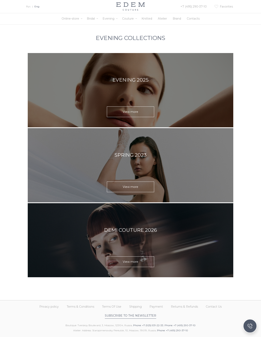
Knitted (147, 18)
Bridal (91, 18)
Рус (28, 6)
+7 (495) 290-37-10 (193, 6)
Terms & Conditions (78, 305)
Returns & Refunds (186, 305)
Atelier (162, 18)
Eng (36, 6)
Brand (177, 18)
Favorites (226, 6)
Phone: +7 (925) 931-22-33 (148, 325)
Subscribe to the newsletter (130, 315)
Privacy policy (45, 305)
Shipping (135, 305)
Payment (157, 305)
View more (130, 112)
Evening (108, 18)
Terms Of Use (110, 305)
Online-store (70, 18)
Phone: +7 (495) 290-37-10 (180, 325)
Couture (128, 18)
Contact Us (217, 305)
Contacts (193, 18)
